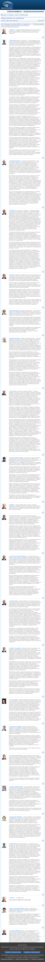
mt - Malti (31, 11)
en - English (18, 11)
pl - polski (34, 11)
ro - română (37, 11)
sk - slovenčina (38, 11)
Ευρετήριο (4, 14)
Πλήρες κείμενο (25, 14)
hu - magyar (29, 11)
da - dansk (12, 11)
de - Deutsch (14, 11)
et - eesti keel (15, 11)
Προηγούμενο (11, 14)
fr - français (20, 11)
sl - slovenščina (40, 11)
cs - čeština (11, 11)
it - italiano (24, 11)
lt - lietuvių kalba (27, 11)
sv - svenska (43, 11)
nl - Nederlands (32, 11)
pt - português (35, 11)
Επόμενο (16, 14)
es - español (9, 11)
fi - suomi (41, 11)
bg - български (8, 11)
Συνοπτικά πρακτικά (39, 24)
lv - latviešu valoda (26, 11)
